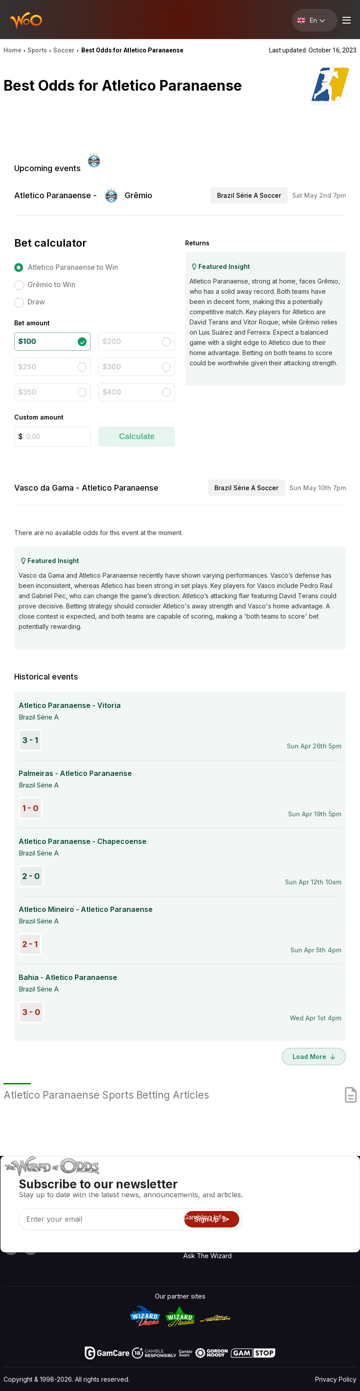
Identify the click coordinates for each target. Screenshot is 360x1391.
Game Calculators (210, 1204)
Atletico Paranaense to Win (73, 267)
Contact (288, 1193)
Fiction (333, 1232)
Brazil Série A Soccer (249, 195)
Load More (314, 1056)
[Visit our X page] (30, 1247)
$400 (112, 392)
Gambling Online (207, 1243)
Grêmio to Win (51, 284)
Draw (36, 301)
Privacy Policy (335, 1379)
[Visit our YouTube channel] (11, 1247)
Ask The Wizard (207, 1255)
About (285, 1180)
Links (284, 1206)
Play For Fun (201, 1230)
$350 (27, 392)
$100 (27, 341)
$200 (112, 341)
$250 (27, 366)
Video (331, 1193)
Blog (329, 1206)
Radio (331, 1180)
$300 (112, 366)
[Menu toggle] (345, 20)
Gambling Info (204, 1217)
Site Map (336, 1219)
